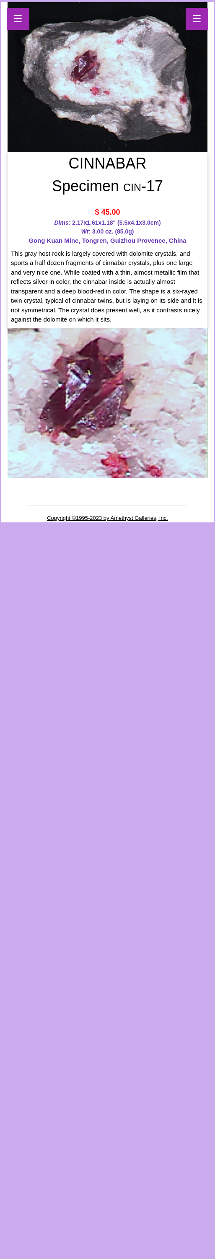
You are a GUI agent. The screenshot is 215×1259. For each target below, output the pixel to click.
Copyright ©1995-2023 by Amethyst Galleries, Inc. (107, 518)
